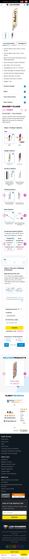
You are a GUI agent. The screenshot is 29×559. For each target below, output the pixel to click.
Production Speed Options (14, 233)
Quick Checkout (24, 554)
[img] (9, 415)
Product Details (15, 86)
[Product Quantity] (14, 262)
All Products (4, 439)
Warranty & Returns (7, 466)
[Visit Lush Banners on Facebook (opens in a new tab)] (18, 546)
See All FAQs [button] (6, 113)
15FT (20, 145)
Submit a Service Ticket (8, 464)
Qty (5, 259)
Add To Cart (9, 552)
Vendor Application (7, 469)
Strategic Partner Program (9, 453)
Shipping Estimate (11, 309)
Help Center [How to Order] (4, 441)
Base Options (8, 209)
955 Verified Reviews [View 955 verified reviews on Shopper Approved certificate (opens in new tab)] (9, 417)
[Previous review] (14, 405)
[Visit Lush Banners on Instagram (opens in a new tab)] (14, 546)
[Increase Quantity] (24, 262)
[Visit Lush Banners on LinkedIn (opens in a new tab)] (7, 546)
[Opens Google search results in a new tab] (5, 495)
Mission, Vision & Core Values (9, 480)
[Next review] (14, 427)
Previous (4, 195)
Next (25, 195)
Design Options (9, 151)
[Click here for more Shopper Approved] (20, 430)
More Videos (15, 102)
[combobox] (14, 316)
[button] (22, 110)
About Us (4, 477)
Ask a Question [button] (17, 113)
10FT (9, 145)
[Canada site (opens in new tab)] (26, 1)
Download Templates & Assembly (11, 451)
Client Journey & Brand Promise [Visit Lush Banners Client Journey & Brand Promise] (10, 540)
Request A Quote (6, 462)
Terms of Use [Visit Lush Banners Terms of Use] (14, 542)
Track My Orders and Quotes (10, 448)
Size (5, 131)
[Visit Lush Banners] (14, 527)
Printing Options (9, 189)
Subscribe (14, 517)
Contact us (20, 297)
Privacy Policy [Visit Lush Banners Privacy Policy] (22, 540)
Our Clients (4, 482)
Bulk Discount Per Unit (11, 273)
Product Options (10, 168)
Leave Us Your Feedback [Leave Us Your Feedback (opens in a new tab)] (8, 473)
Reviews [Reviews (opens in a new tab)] (3, 491)
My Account (4, 446)
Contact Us (4, 459)
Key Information (9, 43)
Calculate (14, 327)
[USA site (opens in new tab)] (21, 1)
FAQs (15, 91)
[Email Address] (14, 513)
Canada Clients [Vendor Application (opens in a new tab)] (5, 471)
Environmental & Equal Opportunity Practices (11, 485)
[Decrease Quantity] (5, 262)
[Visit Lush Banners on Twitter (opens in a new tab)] (22, 546)
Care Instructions (15, 97)
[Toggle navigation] (1, 4)
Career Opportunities (7, 488)
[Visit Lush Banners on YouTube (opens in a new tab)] (11, 546)
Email (20, 345)
